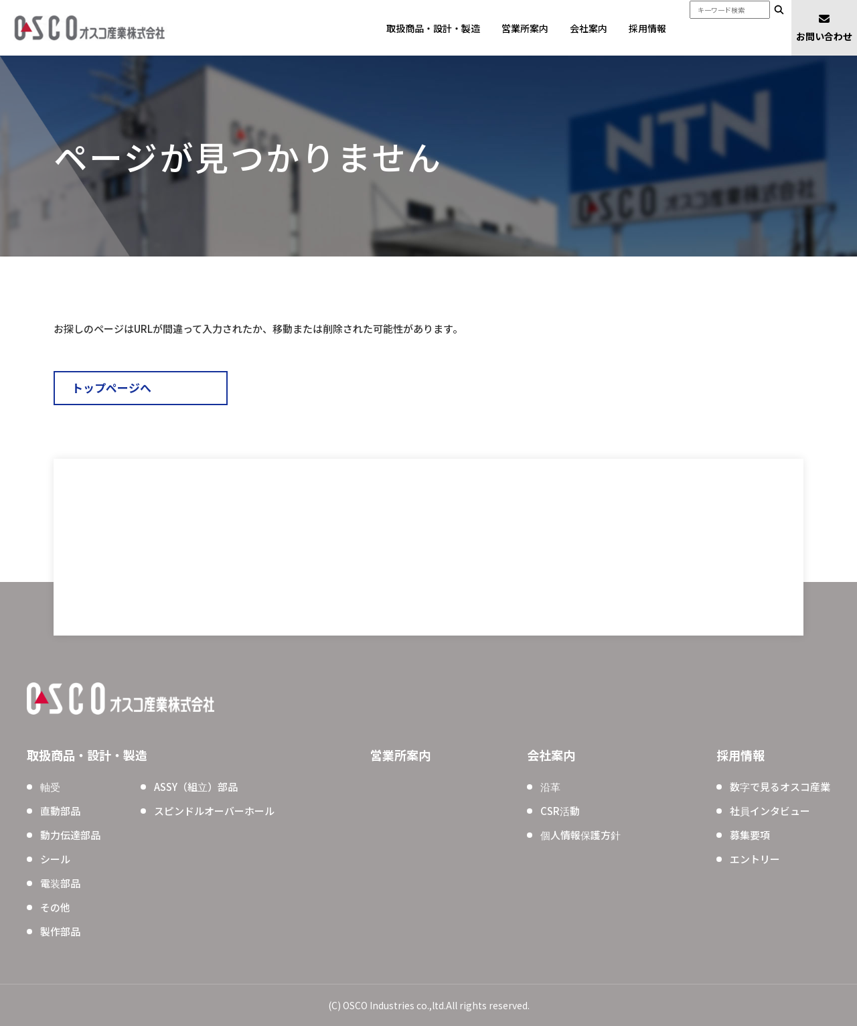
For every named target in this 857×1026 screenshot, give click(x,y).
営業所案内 (524, 28)
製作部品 (60, 931)
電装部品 (60, 883)
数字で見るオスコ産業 (780, 787)
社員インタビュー (770, 811)
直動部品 (60, 811)
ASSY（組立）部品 (196, 787)
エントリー (755, 859)
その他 (55, 907)
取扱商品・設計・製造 (433, 28)
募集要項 (750, 835)
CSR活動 (560, 811)
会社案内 (588, 28)
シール (55, 859)
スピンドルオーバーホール (214, 811)
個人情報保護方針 (580, 835)
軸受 (50, 787)
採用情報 (647, 28)
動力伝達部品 (70, 835)
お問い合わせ (824, 27)
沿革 (550, 787)
